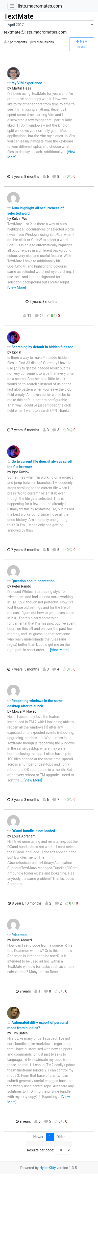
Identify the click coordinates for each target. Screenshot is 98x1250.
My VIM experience (24, 83)
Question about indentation (31, 581)
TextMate (19, 16)
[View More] (16, 287)
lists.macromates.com (40, 6)
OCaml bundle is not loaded (31, 831)
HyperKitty (47, 1168)
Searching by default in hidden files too (40, 347)
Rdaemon (17, 935)
